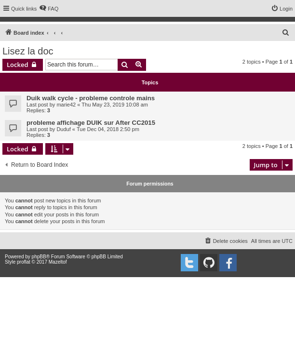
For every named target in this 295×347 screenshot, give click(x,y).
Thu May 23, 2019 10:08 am (114, 104)
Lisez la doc (28, 51)
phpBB (39, 256)
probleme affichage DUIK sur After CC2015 (91, 122)
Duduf (63, 129)
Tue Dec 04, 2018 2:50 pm (108, 129)
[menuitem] (48, 8)
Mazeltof (58, 262)
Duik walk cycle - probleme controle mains (91, 98)
